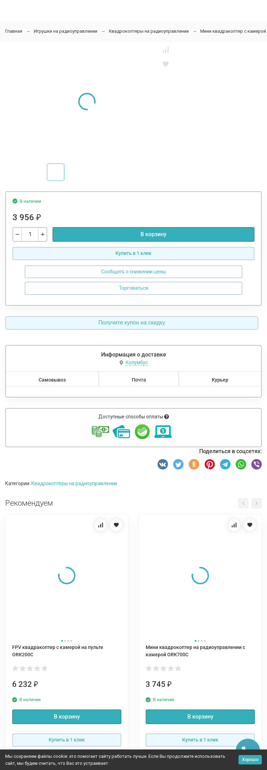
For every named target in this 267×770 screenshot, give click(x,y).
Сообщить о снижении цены (133, 271)
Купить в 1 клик (133, 253)
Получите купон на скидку (131, 323)
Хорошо (250, 759)
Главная (13, 31)
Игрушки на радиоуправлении (65, 31)
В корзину (153, 234)
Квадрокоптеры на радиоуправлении (149, 31)
